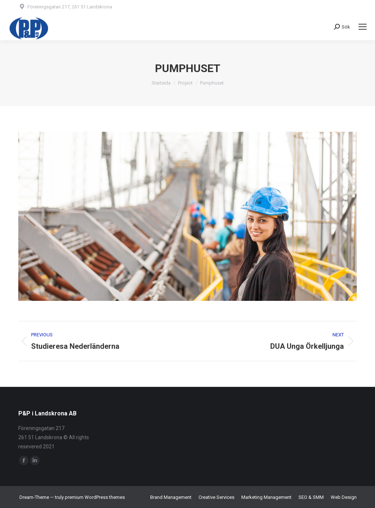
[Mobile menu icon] (362, 27)
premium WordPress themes (95, 497)
